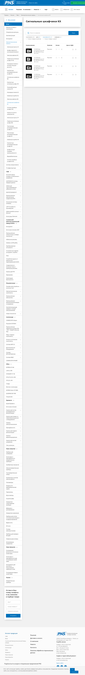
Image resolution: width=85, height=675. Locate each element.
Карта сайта (59, 663)
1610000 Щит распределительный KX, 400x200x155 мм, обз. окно (39, 51)
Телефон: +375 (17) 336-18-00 (63, 644)
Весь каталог (11, 20)
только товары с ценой (51, 39)
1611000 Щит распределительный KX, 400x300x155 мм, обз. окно (39, 59)
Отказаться (74, 672)
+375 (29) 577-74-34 (63, 648)
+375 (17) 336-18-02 (64, 649)
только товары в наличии (34, 39)
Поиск (73, 33)
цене (37, 37)
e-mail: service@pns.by (62, 660)
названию (57, 37)
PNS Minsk (62, 651)
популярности (46, 37)
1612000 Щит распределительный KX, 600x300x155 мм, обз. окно (39, 68)
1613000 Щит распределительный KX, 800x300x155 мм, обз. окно (39, 76)
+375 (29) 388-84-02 (62, 646)
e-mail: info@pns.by (61, 653)
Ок (72, 669)
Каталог (11, 9)
